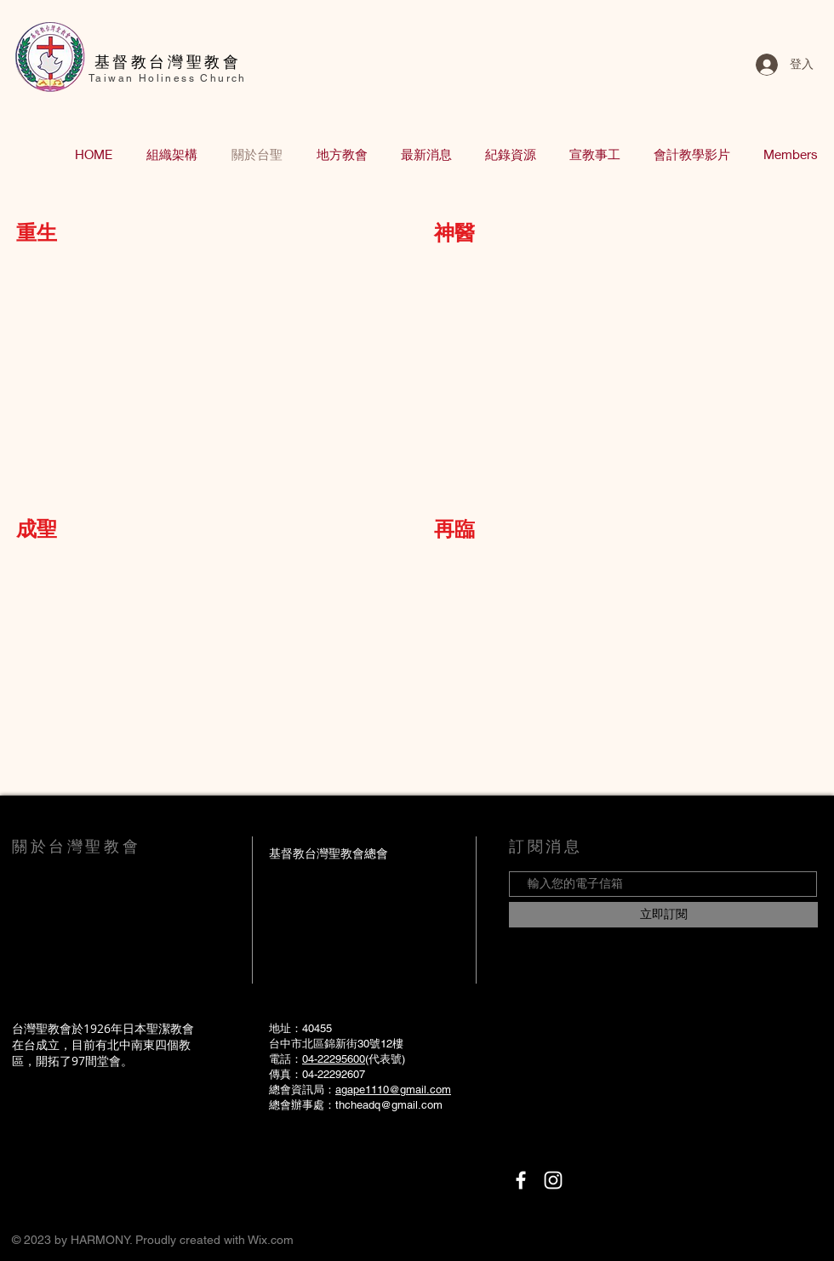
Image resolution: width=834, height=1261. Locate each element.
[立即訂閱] (663, 914)
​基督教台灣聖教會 (168, 61)
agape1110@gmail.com (393, 1089)
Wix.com (271, 1240)
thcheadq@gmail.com (389, 1104)
